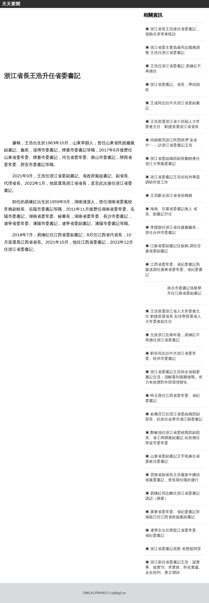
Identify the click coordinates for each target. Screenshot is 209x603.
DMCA (87, 593)
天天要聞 (11, 3)
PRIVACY (102, 593)
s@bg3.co (118, 593)
